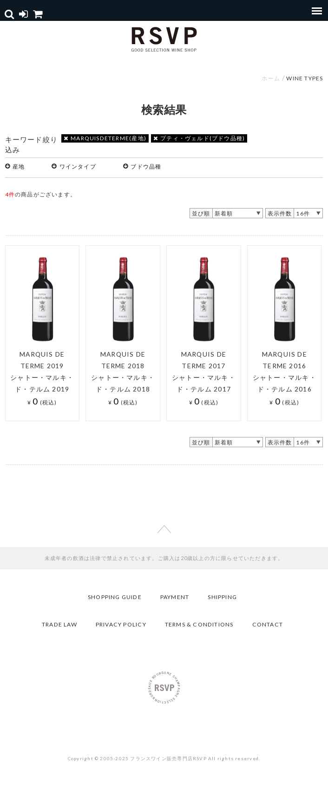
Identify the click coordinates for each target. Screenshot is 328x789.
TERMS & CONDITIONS (199, 624)
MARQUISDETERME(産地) (105, 138)
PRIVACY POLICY (121, 624)
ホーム (271, 78)
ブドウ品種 (146, 166)
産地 (19, 166)
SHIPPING (222, 596)
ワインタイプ (77, 166)
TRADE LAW (59, 624)
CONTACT (267, 624)
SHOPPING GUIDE (115, 596)
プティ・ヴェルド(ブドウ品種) (199, 138)
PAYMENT (174, 596)
